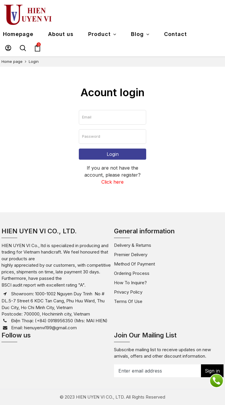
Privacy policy (128, 292)
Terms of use (128, 301)
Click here (112, 182)
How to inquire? (130, 282)
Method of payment (134, 264)
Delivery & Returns (132, 245)
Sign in (212, 371)
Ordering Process (131, 273)
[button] (8, 48)
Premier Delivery (130, 254)
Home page (12, 61)
